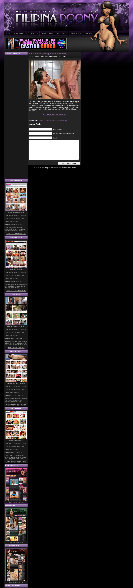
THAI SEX (34, 33)
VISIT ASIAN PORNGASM (16, 234)
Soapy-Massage (61, 120)
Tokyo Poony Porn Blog (16, 582)
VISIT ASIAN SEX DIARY (16, 405)
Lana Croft (42, 120)
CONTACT (88, 33)
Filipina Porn (39, 56)
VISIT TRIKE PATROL (16, 348)
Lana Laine (61, 56)
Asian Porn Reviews (16, 440)
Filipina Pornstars (51, 56)
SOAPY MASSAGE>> (54, 114)
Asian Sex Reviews (16, 269)
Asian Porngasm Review (16, 212)
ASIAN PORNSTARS (21, 33)
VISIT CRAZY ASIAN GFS (16, 462)
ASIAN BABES (62, 33)
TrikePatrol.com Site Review (16, 326)
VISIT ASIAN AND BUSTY (16, 291)
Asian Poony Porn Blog (16, 502)
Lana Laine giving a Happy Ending (48, 53)
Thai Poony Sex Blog (16, 542)
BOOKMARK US (76, 33)
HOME (8, 33)
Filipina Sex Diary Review (16, 383)
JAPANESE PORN (47, 33)
